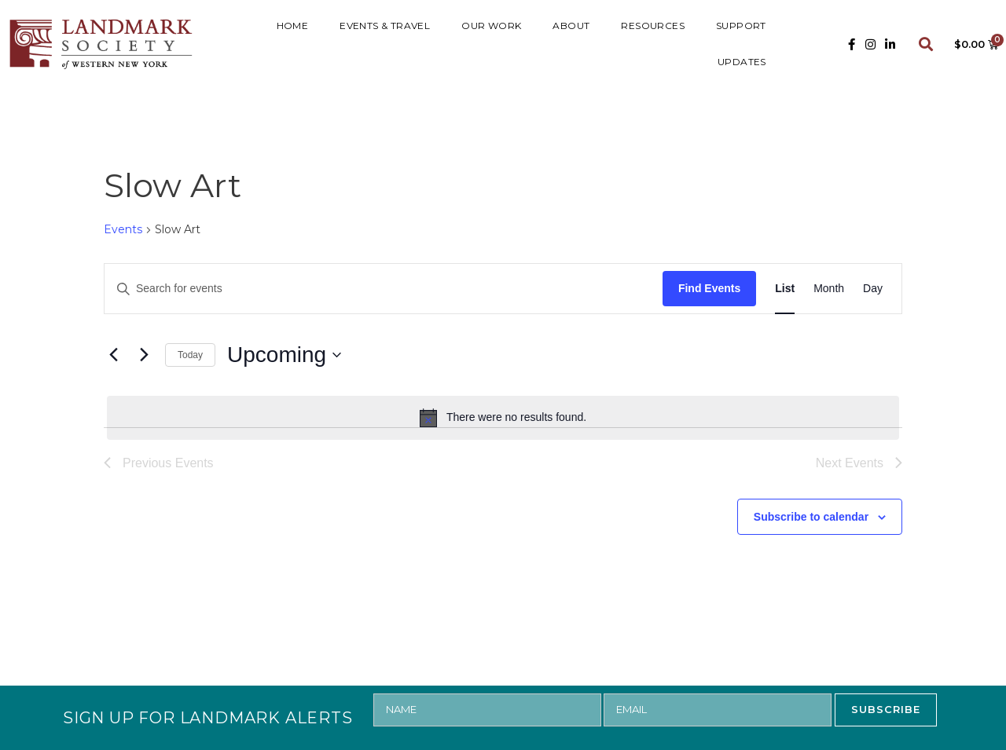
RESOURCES (653, 25)
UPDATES (742, 62)
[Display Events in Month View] (828, 288)
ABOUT (571, 25)
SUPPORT (741, 25)
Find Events (709, 288)
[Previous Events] (113, 355)
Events (123, 229)
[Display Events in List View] (785, 288)
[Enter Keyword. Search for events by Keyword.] (384, 288)
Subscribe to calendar (811, 516)
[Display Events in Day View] (873, 288)
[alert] (503, 418)
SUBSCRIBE (885, 709)
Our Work (491, 25)
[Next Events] (143, 355)
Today (190, 354)
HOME (293, 25)
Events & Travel (385, 25)
